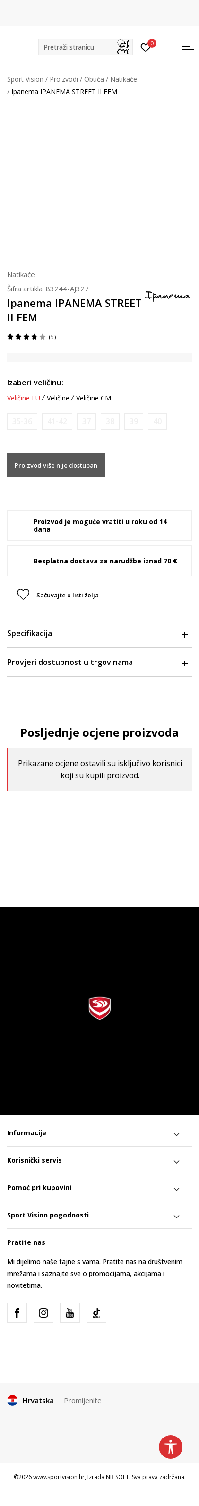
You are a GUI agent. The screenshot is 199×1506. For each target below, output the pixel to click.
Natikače (123, 79)
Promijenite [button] (83, 1400)
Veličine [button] (58, 398)
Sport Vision (25, 79)
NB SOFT (117, 1477)
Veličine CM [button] (93, 398)
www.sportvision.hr (59, 1477)
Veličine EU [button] (23, 398)
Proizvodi (64, 79)
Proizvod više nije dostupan (56, 465)
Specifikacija (97, 633)
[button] (85, 47)
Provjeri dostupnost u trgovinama (97, 662)
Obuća (94, 79)
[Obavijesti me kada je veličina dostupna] (22, 421)
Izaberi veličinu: (35, 382)
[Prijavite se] (146, 47)
